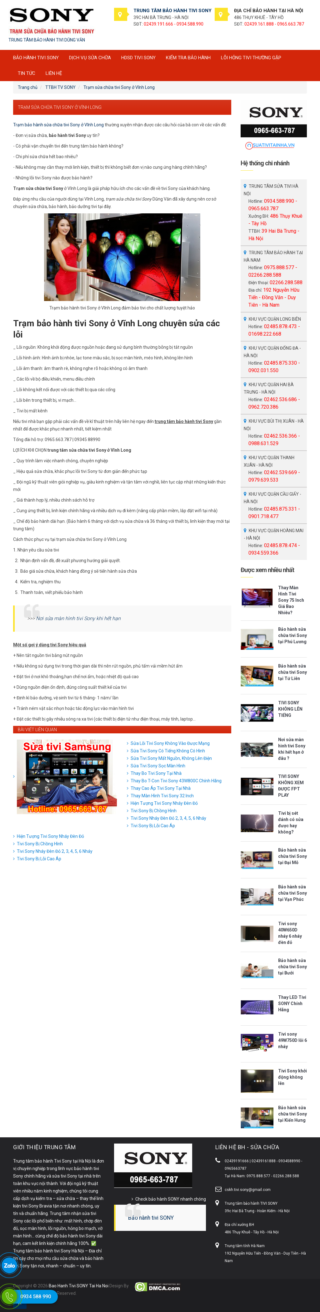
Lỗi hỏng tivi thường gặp (251, 58)
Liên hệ (54, 73)
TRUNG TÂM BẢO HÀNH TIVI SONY (172, 10)
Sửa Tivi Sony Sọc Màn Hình (158, 765)
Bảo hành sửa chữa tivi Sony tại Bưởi (292, 966)
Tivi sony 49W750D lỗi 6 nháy (292, 1040)
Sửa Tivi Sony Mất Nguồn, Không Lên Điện (171, 758)
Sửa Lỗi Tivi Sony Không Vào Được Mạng (170, 743)
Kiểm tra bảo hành (188, 58)
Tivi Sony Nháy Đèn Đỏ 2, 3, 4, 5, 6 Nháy (168, 818)
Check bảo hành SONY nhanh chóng (170, 1199)
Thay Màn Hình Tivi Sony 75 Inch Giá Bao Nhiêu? (291, 600)
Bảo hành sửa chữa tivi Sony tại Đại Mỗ (292, 856)
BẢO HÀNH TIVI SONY (36, 58)
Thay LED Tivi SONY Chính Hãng (292, 1003)
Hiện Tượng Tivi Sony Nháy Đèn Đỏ (164, 803)
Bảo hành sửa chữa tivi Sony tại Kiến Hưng (292, 1114)
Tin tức (26, 73)
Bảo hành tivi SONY (151, 1218)
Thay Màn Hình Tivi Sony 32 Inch (162, 795)
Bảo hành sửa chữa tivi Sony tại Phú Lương (292, 635)
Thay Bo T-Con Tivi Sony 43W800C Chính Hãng (176, 780)
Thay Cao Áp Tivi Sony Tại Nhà (161, 788)
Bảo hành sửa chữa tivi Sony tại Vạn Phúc (292, 893)
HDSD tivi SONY (138, 58)
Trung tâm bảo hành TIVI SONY (251, 1203)
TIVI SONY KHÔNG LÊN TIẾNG (290, 709)
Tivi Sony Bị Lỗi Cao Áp (153, 825)
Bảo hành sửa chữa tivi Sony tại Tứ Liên (292, 672)
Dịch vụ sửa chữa (90, 58)
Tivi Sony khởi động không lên (292, 1077)
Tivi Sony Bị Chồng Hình (154, 810)
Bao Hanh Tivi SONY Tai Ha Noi (78, 1285)
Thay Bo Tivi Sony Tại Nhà (156, 773)
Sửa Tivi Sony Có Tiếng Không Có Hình (168, 750)
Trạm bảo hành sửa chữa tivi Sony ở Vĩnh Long (58, 124)
